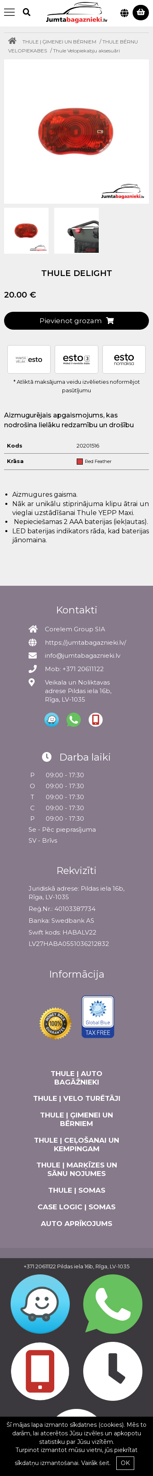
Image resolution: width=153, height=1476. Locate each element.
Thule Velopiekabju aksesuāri (86, 51)
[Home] (14, 42)
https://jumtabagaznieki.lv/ (85, 642)
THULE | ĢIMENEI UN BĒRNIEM (59, 42)
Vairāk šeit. (96, 1463)
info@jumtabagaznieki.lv (82, 655)
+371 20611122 (40, 1266)
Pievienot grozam (77, 321)
